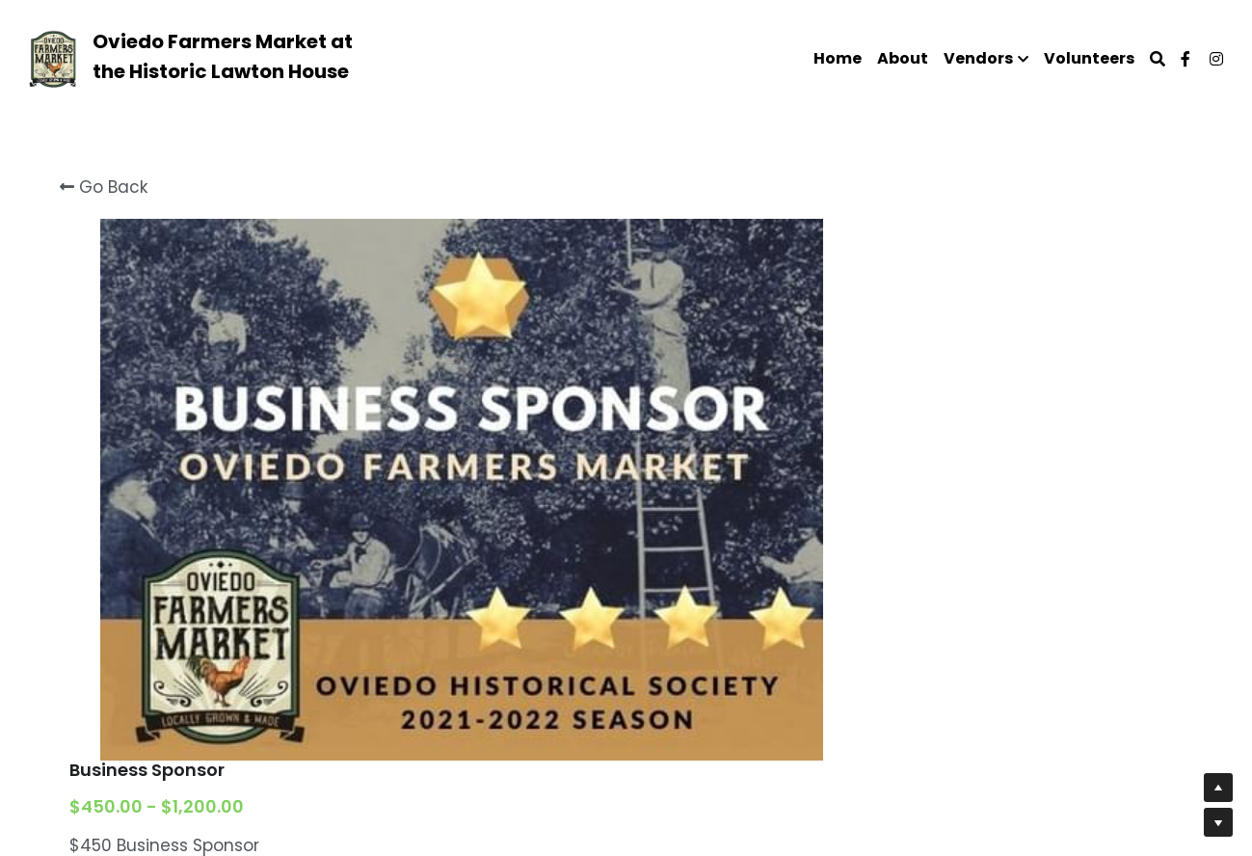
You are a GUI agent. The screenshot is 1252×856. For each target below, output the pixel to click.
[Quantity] (983, 700)
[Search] (1157, 59)
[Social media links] (1185, 59)
